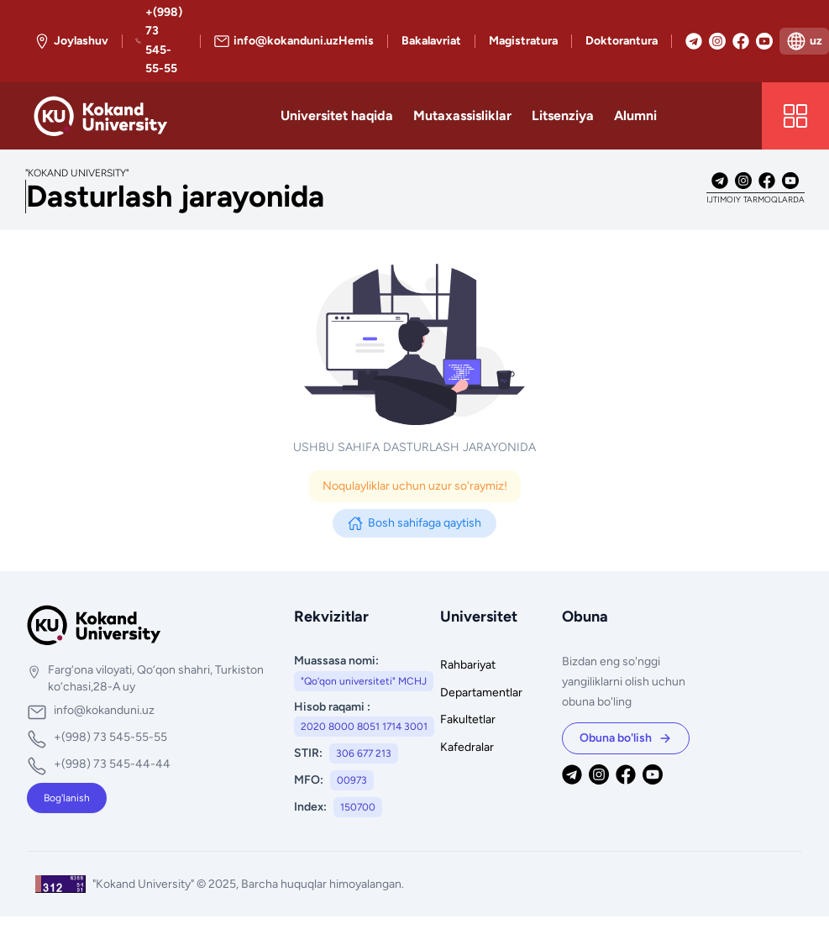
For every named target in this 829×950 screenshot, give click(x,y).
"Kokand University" (144, 884)
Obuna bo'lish (626, 738)
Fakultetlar (468, 719)
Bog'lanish (67, 798)
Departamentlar (481, 692)
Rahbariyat (468, 665)
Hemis (356, 41)
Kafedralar (467, 747)
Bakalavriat (431, 41)
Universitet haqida (337, 115)
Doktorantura (621, 41)
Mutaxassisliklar (462, 115)
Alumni (635, 115)
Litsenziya (563, 115)
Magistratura (523, 41)
